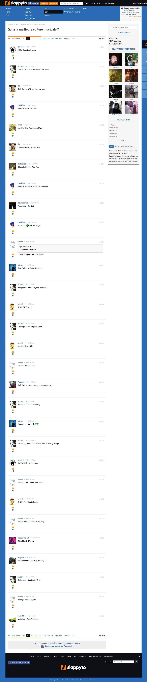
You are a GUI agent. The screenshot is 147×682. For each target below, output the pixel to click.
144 (40, 39)
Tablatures (29, 12)
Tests (8, 15)
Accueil (8, 9)
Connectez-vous (71, 643)
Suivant (67, 39)
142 (31, 39)
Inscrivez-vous (56, 643)
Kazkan (126, 8)
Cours (27, 9)
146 (48, 39)
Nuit (87, 3)
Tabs (122, 146)
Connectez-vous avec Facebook (56, 646)
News (8, 12)
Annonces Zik (108, 657)
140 (23, 39)
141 (27, 39)
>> (73, 39)
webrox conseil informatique (78, 680)
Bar (46, 12)
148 (56, 39)
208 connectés (109, 3)
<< (9, 39)
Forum (47, 9)
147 (52, 39)
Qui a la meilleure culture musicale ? (33, 25)
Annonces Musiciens (72, 12)
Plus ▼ (123, 140)
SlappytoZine (30, 19)
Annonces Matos (70, 9)
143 (35, 39)
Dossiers (28, 15)
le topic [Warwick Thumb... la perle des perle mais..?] (130, 11)
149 (60, 39)
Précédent (16, 39)
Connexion (35, 3)
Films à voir (92, 680)
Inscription (53, 3)
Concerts (48, 15)
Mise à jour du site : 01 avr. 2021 (59, 680)
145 (44, 39)
